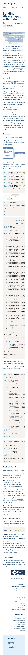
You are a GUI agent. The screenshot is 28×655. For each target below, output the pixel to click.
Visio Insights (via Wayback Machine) (18, 609)
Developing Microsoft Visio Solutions (18, 616)
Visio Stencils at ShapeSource (19, 618)
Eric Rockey (23, 594)
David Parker (22, 592)
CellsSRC (16, 484)
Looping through (7, 69)
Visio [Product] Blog (21, 607)
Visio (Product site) (21, 622)
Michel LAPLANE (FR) (21, 597)
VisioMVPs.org (22, 630)
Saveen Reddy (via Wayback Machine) (18, 601)
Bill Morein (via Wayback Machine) (18, 586)
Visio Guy (23, 605)
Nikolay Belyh (22, 599)
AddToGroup (15, 536)
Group (21, 536)
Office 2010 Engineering (20, 624)
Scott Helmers (22, 603)
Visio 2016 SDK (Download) (20, 626)
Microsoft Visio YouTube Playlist (19, 620)
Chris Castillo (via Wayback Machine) (18, 588)
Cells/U (8, 484)
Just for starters (19, 68)
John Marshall (22, 595)
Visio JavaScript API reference (19, 628)
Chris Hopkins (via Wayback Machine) (18, 590)
